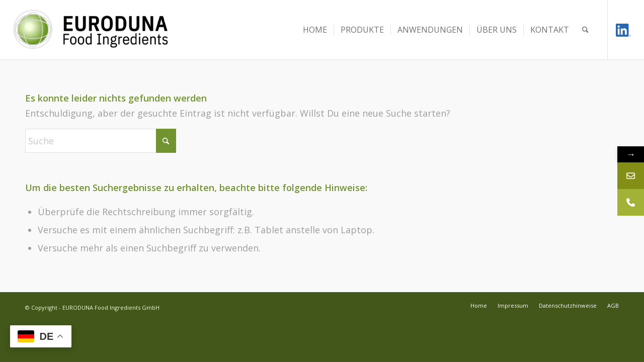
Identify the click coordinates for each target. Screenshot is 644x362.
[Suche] (585, 29)
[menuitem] (315, 29)
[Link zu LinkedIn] (623, 30)
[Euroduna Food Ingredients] (100, 29)
